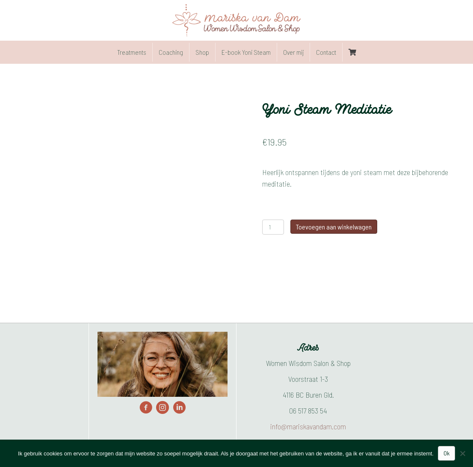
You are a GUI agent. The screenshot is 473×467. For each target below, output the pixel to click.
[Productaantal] (273, 227)
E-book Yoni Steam (246, 52)
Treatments (131, 52)
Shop (202, 52)
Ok (446, 453)
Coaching (171, 52)
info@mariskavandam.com (308, 426)
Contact (326, 52)
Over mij (293, 52)
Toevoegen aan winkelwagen (334, 227)
